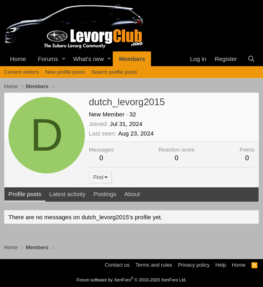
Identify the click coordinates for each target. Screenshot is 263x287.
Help (221, 265)
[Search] (251, 58)
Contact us (117, 265)
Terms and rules (153, 265)
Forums (48, 58)
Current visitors (21, 72)
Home (18, 58)
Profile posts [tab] (24, 194)
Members (132, 58)
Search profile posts (114, 72)
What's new (88, 58)
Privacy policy (194, 265)
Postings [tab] (104, 194)
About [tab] (132, 194)
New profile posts (65, 72)
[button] (63, 58)
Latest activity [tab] (67, 194)
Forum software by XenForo (131, 279)
